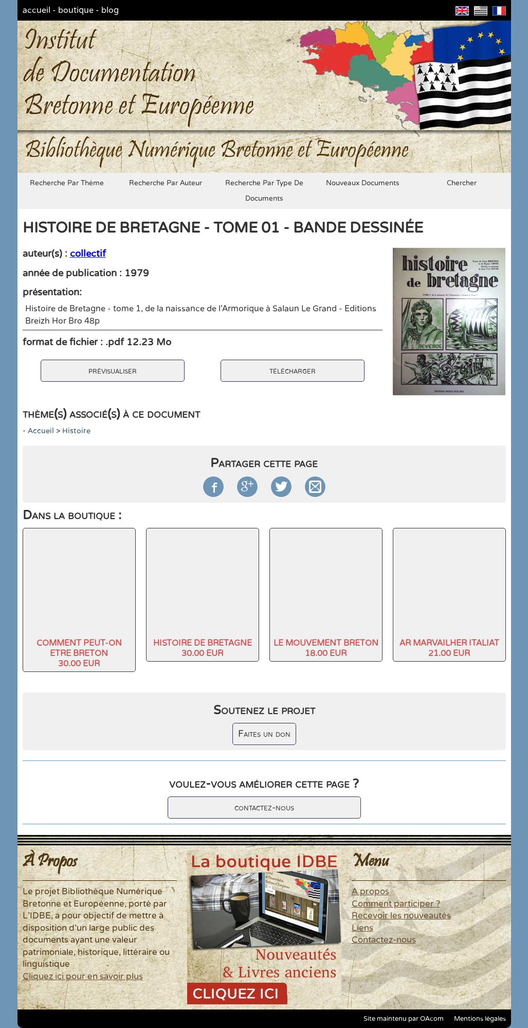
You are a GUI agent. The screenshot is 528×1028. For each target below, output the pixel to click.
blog (110, 10)
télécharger (292, 370)
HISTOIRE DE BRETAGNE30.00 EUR (202, 648)
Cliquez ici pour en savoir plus (83, 976)
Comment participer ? (396, 904)
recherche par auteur (165, 183)
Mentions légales (480, 1019)
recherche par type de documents (264, 191)
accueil (36, 10)
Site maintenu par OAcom (403, 1019)
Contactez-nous (384, 940)
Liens (362, 928)
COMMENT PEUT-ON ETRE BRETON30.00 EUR (79, 653)
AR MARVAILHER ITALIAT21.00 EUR (449, 648)
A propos (370, 892)
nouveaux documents (362, 183)
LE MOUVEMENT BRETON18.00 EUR (326, 648)
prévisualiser (112, 370)
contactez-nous (264, 807)
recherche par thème (67, 183)
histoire (76, 431)
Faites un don (264, 734)
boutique (76, 10)
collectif (88, 253)
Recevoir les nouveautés (401, 916)
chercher (462, 183)
